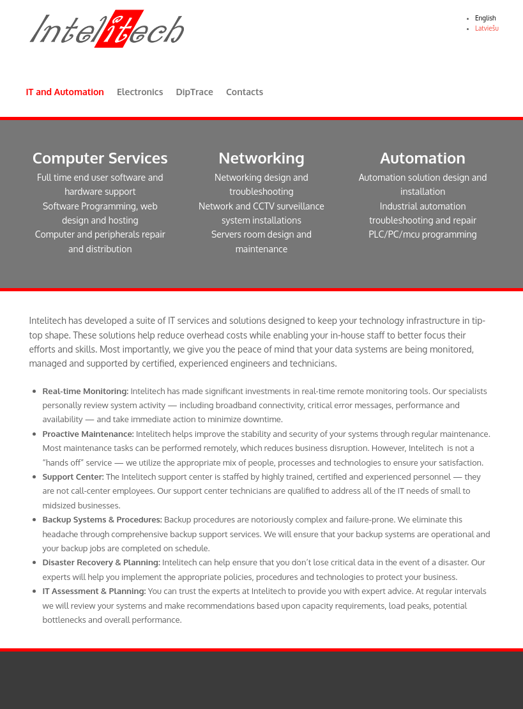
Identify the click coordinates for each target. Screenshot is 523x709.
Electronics (140, 91)
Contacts (244, 91)
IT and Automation (65, 91)
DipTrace (194, 91)
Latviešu (487, 28)
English (485, 18)
